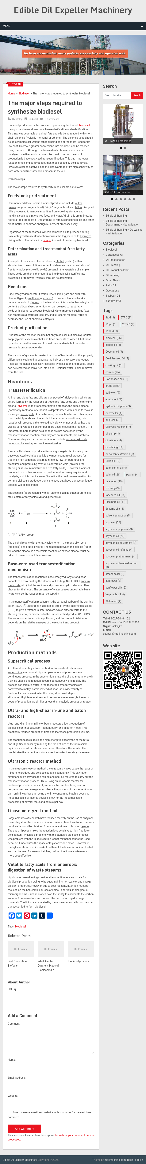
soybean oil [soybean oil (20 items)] (115, 536)
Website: (13, 1095)
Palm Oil (111, 285)
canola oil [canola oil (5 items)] (113, 344)
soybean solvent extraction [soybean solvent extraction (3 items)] (121, 565)
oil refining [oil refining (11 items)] (114, 447)
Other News (113, 280)
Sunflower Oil (113, 300)
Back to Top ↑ (135, 1159)
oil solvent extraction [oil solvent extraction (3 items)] (120, 454)
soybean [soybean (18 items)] (113, 522)
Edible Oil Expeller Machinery (73, 10)
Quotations (112, 290)
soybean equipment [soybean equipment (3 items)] (119, 529)
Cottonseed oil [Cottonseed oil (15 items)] (117, 378)
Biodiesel (23, 93)
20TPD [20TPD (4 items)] (128, 324)
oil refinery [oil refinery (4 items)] (114, 440)
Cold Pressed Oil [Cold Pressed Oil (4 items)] (117, 358)
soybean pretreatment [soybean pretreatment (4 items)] (121, 556)
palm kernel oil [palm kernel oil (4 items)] (116, 467)
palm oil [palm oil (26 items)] (113, 474)
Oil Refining (112, 275)
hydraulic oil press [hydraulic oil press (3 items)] (118, 406)
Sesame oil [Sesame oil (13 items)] (115, 508)
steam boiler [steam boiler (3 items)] (115, 573)
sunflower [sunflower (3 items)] (113, 580)
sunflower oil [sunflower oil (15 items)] (116, 587)
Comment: (14, 1023)
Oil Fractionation (115, 259)
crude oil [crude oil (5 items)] (113, 385)
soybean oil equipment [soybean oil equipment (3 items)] (121, 542)
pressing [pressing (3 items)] (113, 488)
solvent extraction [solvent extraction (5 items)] (118, 515)
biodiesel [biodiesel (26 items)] (114, 338)
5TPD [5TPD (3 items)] (126, 317)
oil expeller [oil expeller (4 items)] (114, 413)
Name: (12, 1059)
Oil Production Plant (117, 270)
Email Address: (16, 1077)
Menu (6, 25)
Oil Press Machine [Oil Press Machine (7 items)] (118, 426)
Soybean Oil (113, 295)
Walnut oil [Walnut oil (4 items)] (113, 601)
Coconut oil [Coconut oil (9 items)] (114, 351)
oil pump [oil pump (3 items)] (113, 433)
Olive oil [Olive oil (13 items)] (113, 460)
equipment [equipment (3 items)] (114, 399)
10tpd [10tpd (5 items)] (111, 324)
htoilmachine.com (115, 1159)
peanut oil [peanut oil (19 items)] (114, 481)
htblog (19, 119)
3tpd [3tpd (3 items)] (110, 317)
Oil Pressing (113, 264)
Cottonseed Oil (114, 254)
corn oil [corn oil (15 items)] (113, 372)
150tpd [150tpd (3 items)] (112, 331)
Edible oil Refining (116, 215)
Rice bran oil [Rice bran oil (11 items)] (115, 501)
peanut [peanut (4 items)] (132, 474)
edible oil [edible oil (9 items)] (113, 392)
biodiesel (84, 125)
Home (11, 93)
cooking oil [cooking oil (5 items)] (114, 365)
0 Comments (52, 119)
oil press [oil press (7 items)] (113, 419)
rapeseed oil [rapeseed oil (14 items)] (115, 495)
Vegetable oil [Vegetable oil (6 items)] (115, 594)
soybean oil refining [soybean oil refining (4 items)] (119, 549)
